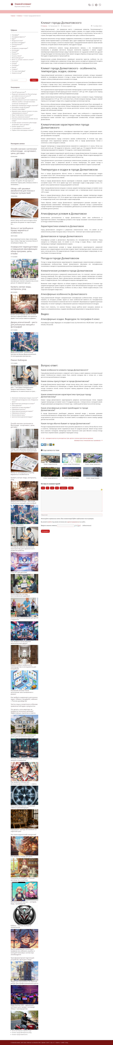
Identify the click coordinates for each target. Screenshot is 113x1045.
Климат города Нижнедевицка (71, 464)
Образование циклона (18, 409)
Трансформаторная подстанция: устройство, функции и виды (22, 959)
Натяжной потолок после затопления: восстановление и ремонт (22, 692)
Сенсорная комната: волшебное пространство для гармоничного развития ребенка (23, 548)
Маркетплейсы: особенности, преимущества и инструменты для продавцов (23, 667)
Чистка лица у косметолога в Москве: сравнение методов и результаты (24, 705)
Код (71, 488)
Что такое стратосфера (18, 71)
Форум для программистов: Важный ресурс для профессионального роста (24, 982)
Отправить (45, 531)
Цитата (63, 488)
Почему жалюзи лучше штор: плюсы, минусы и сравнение (24, 759)
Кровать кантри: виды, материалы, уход (21, 287)
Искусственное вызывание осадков (22, 411)
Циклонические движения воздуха (22, 417)
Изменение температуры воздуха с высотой (24, 105)
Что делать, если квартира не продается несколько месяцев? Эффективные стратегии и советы (23, 711)
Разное (14, 67)
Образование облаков (18, 413)
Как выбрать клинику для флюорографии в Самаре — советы (24, 783)
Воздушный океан (17, 40)
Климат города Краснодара (71, 478)
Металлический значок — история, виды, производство (23, 903)
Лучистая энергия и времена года (21, 1030)
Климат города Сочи (18, 126)
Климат (15, 52)
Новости (15, 61)
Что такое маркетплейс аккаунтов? (23, 834)
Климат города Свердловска (92, 464)
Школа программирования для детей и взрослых (24, 619)
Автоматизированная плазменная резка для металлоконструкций (23, 736)
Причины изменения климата (20, 117)
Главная (13, 16)
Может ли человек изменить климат (23, 59)
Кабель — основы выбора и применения (21, 926)
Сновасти (15, 69)
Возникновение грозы (18, 415)
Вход (66, 1042)
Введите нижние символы (49, 525)
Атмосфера (15, 35)
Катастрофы (15, 50)
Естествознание (17, 44)
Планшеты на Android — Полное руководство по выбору (23, 879)
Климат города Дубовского (50, 478)
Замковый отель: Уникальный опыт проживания (88, 440)
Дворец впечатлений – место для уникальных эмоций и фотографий (24, 324)
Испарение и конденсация (20, 48)
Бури (14, 39)
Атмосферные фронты (19, 37)
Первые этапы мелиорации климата (22, 130)
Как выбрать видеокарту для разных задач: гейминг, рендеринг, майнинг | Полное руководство (24, 699)
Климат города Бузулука (92, 478)
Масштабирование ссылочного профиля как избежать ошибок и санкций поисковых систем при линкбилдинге (24, 101)
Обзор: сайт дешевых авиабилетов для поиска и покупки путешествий (23, 190)
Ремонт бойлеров (19, 360)
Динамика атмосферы (18, 42)
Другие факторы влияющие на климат (23, 403)
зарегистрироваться (73, 522)
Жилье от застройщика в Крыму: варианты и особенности (22, 230)
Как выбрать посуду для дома (20, 107)
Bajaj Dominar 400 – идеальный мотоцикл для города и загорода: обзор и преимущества (23, 1007)
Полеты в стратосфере (18, 109)
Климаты (19, 16)
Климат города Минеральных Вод (21, 1032)
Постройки (15, 65)
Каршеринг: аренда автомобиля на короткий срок (24, 830)
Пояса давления (16, 405)
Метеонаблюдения (18, 58)
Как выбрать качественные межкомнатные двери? (21, 642)
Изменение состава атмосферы (21, 407)
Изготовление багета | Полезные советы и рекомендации (23, 807)
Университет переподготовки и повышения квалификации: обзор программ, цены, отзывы (24, 250)
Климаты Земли (17, 56)
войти (50, 522)
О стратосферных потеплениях (21, 128)
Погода (14, 63)
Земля (14, 46)
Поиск (34, 80)
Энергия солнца (17, 73)
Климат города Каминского (19, 1034)
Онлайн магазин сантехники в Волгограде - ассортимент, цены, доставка (24, 151)
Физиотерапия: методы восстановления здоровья (20, 595)
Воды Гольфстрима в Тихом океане (22, 115)
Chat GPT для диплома (18, 92)
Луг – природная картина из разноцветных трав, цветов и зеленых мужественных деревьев (67, 438)
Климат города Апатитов (50, 464)
